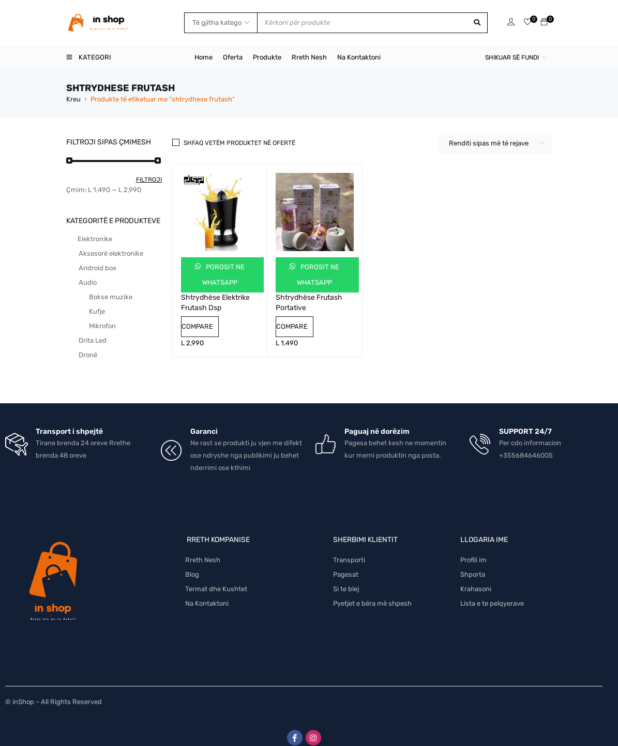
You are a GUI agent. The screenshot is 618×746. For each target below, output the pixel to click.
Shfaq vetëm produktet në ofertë (239, 143)
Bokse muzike (110, 297)
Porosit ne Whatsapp (223, 274)
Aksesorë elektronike (111, 253)
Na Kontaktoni (207, 593)
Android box (97, 268)
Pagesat (345, 564)
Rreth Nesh (202, 550)
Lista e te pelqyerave (492, 593)
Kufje (97, 311)
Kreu (73, 99)
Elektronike (95, 239)
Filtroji (149, 179)
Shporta (472, 564)
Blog (192, 564)
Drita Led (93, 340)
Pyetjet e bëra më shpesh (372, 593)
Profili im (473, 550)
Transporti (349, 550)
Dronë (88, 355)
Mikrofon (102, 326)
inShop (23, 692)
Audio (88, 282)
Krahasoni (475, 579)
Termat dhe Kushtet (216, 579)
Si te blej (346, 579)
